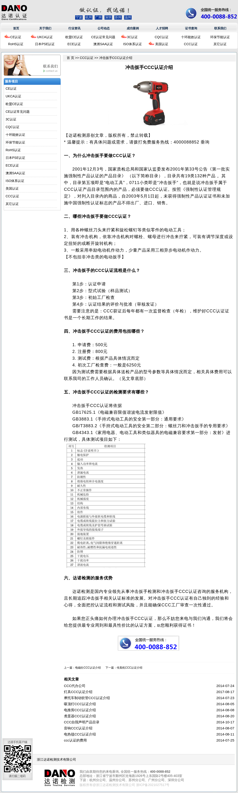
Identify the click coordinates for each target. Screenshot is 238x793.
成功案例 (133, 28)
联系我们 (220, 28)
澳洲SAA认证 (103, 44)
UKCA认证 (45, 37)
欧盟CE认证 (74, 37)
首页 (16, 28)
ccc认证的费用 (75, 740)
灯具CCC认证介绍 (78, 692)
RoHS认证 (15, 44)
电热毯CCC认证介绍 (80, 734)
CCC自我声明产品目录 (82, 722)
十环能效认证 (191, 37)
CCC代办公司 (75, 686)
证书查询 (191, 28)
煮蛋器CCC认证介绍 (80, 716)
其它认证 (220, 44)
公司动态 (104, 28)
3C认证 (132, 37)
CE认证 (15, 37)
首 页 (70, 58)
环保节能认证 (220, 37)
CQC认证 (161, 37)
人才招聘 (162, 28)
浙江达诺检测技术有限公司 (56, 759)
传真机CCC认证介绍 (129, 667)
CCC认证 (190, 44)
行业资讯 (74, 28)
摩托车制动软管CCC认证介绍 (87, 698)
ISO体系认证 (132, 44)
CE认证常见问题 (103, 37)
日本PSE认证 (45, 44)
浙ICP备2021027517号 (152, 785)
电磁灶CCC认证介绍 (88, 667)
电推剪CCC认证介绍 (80, 710)
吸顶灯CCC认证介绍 (80, 704)
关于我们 (45, 28)
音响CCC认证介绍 (78, 728)
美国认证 (161, 44)
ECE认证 (74, 44)
